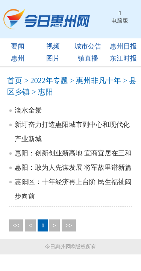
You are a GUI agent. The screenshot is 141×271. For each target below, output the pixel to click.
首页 (14, 80)
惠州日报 (123, 46)
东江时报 (123, 58)
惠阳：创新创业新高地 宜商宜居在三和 (73, 153)
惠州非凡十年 (98, 80)
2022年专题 (49, 80)
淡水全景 (28, 110)
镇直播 (88, 58)
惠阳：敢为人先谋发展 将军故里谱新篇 (73, 167)
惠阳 (45, 92)
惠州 (17, 58)
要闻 (17, 46)
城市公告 (88, 46)
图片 (53, 58)
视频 (53, 46)
